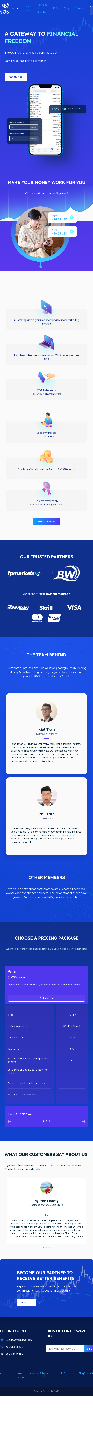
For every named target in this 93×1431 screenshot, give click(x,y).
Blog (66, 8)
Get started (47, 998)
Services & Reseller (42, 8)
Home (15, 8)
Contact (79, 8)
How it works (28, 8)
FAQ (55, 8)
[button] (16, 77)
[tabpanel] (46, 1046)
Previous (83, 1121)
